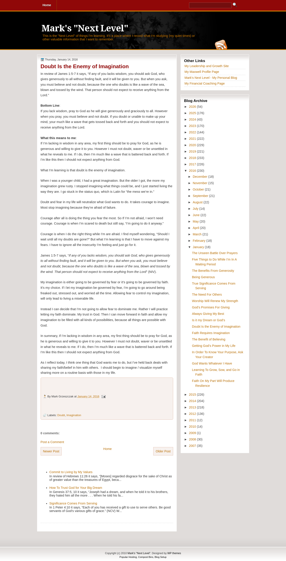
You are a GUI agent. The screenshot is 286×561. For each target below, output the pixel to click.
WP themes (174, 553)
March (198, 234)
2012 (193, 414)
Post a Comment (52, 442)
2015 (193, 394)
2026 (193, 106)
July (196, 208)
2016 (193, 170)
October (199, 189)
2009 (193, 433)
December (200, 176)
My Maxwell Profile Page (202, 72)
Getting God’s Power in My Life (213, 346)
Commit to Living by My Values (71, 472)
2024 (193, 119)
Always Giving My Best (208, 313)
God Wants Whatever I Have (212, 363)
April (196, 228)
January (199, 247)
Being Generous (203, 277)
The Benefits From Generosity (213, 270)
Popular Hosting (128, 557)
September (201, 196)
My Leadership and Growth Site (207, 66)
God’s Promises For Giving (211, 307)
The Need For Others (207, 294)
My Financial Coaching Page (205, 83)
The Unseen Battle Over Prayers (215, 253)
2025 (193, 113)
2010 (193, 426)
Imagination (73, 415)
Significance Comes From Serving (73, 503)
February (199, 240)
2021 (193, 138)
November (200, 183)
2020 (193, 145)
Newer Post (51, 451)
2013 (193, 407)
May (196, 221)
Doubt (61, 415)
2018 (193, 158)
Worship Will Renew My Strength (215, 301)
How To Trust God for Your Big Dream (75, 487)
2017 (193, 164)
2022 (193, 132)
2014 (193, 401)
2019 (193, 151)
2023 (193, 126)
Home (107, 449)
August (198, 202)
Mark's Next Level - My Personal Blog (211, 77)
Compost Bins (145, 557)
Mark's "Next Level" (85, 28)
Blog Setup (161, 557)
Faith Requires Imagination (211, 333)
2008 (193, 439)
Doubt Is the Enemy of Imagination (85, 66)
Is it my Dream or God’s (208, 320)
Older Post (163, 451)
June (197, 215)
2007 (193, 446)
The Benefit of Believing (208, 339)
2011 (193, 420)
